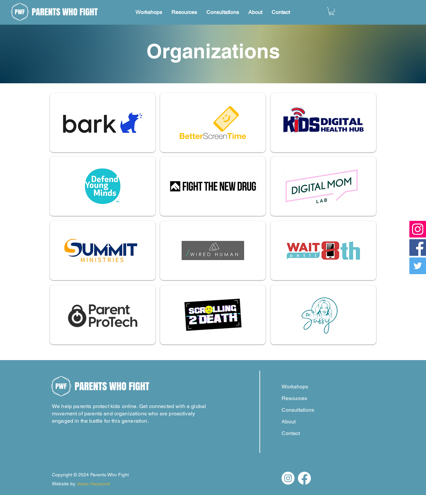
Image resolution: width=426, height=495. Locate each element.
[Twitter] (417, 265)
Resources (294, 398)
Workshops (295, 386)
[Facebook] (417, 247)
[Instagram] (417, 229)
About (289, 421)
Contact (291, 433)
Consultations (298, 410)
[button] (331, 11)
